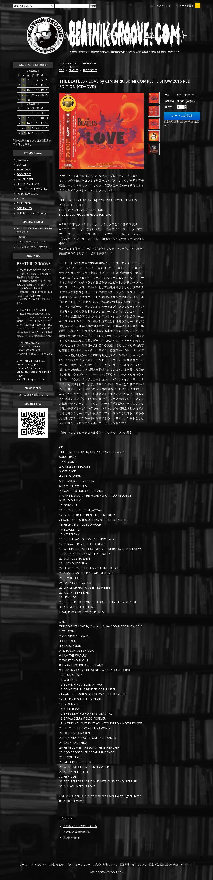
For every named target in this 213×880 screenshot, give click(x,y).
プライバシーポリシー (78, 864)
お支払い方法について (105, 864)
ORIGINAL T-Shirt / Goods (31, 213)
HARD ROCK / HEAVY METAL (32, 189)
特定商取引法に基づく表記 (163, 864)
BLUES (20, 198)
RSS (183, 864)
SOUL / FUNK (24, 203)
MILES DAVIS (23, 169)
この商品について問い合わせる (80, 826)
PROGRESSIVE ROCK (28, 184)
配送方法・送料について (133, 864)
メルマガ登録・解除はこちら (32, 394)
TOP (61, 63)
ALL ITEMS (22, 160)
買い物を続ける (71, 837)
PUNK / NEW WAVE (27, 193)
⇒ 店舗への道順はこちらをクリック (35, 353)
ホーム (23, 864)
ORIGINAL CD (24, 208)
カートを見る (189, 5)
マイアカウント (162, 5)
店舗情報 (21, 237)
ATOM (190, 864)
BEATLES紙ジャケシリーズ (31, 242)
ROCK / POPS (24, 174)
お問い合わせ (56, 864)
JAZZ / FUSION (25, 179)
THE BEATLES (88, 63)
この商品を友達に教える (76, 832)
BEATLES (72, 63)
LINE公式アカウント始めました (34, 247)
